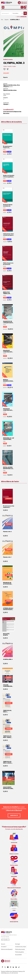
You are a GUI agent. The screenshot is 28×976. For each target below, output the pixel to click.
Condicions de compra (20, 946)
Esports (5, 77)
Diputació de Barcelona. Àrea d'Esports (11, 85)
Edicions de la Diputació (7, 949)
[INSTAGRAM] (10, 967)
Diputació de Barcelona (10, 90)
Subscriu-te (14, 815)
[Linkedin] (13, 967)
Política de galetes (19, 952)
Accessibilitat (18, 954)
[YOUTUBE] (8, 967)
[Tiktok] (19, 967)
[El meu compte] (22, 7)
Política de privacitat (20, 949)
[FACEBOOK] (2, 967)
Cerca (21, 16)
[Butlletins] (16, 967)
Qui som (3, 944)
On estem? (3, 946)
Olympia (5, 104)
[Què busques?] (6, 13)
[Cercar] (25, 13)
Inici (2, 19)
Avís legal (17, 944)
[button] (25, 7)
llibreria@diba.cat (5, 940)
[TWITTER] (5, 967)
